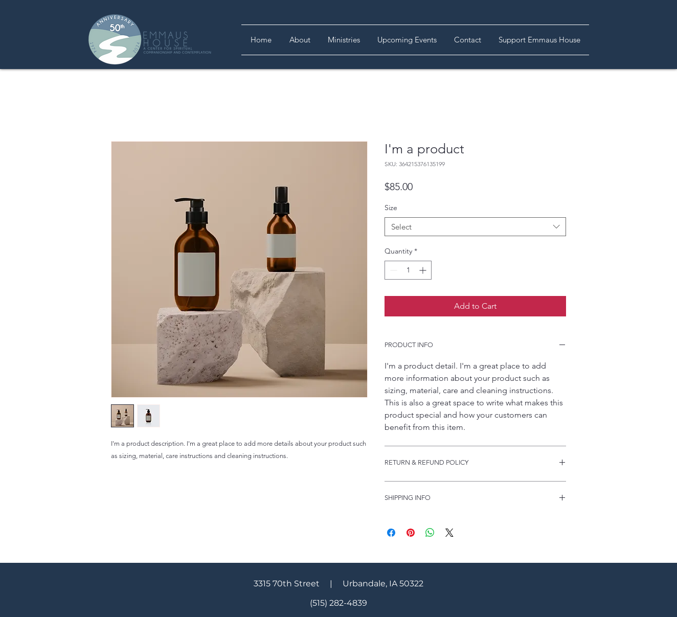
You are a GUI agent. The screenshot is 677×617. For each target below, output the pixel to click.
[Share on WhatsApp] (430, 533)
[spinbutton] (408, 270)
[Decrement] (392, 270)
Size (391, 207)
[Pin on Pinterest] (410, 533)
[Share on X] (449, 533)
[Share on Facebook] (391, 533)
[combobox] (475, 227)
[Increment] (423, 270)
